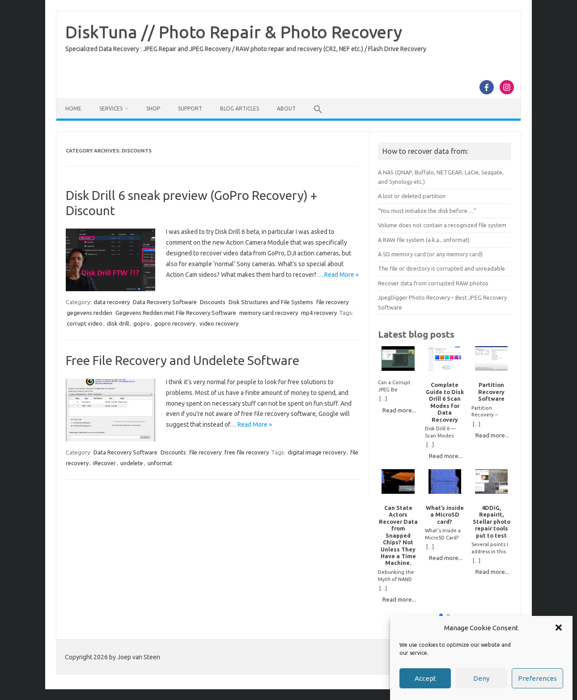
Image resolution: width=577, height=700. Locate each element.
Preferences (537, 678)
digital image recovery (317, 452)
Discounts (212, 302)
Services (111, 108)
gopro (141, 323)
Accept (425, 678)
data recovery (111, 302)
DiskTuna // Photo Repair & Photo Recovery (233, 31)
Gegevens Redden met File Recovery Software (175, 313)
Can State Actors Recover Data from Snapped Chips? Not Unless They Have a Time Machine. (398, 535)
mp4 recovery (319, 313)
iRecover (104, 463)
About (286, 108)
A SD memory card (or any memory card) (430, 254)
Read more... (399, 410)
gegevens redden (89, 313)
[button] (558, 627)
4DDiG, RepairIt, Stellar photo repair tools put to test (491, 522)
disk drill (118, 323)
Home (73, 108)
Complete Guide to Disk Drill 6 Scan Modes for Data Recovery (445, 402)
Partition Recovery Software (491, 392)
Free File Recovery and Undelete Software (182, 360)
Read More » (341, 274)
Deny (481, 678)
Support (190, 108)
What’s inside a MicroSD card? (445, 515)
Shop (153, 108)
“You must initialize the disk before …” (427, 211)
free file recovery (247, 452)
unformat (160, 463)
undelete (131, 463)
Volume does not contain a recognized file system (442, 225)
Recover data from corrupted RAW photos (433, 283)
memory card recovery (268, 313)
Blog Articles (239, 108)
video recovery (218, 323)
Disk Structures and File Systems (271, 302)
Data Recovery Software (165, 302)
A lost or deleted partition (411, 196)
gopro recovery (174, 323)
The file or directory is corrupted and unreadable (441, 268)
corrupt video (84, 323)
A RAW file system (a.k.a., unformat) (424, 240)
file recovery (332, 302)
